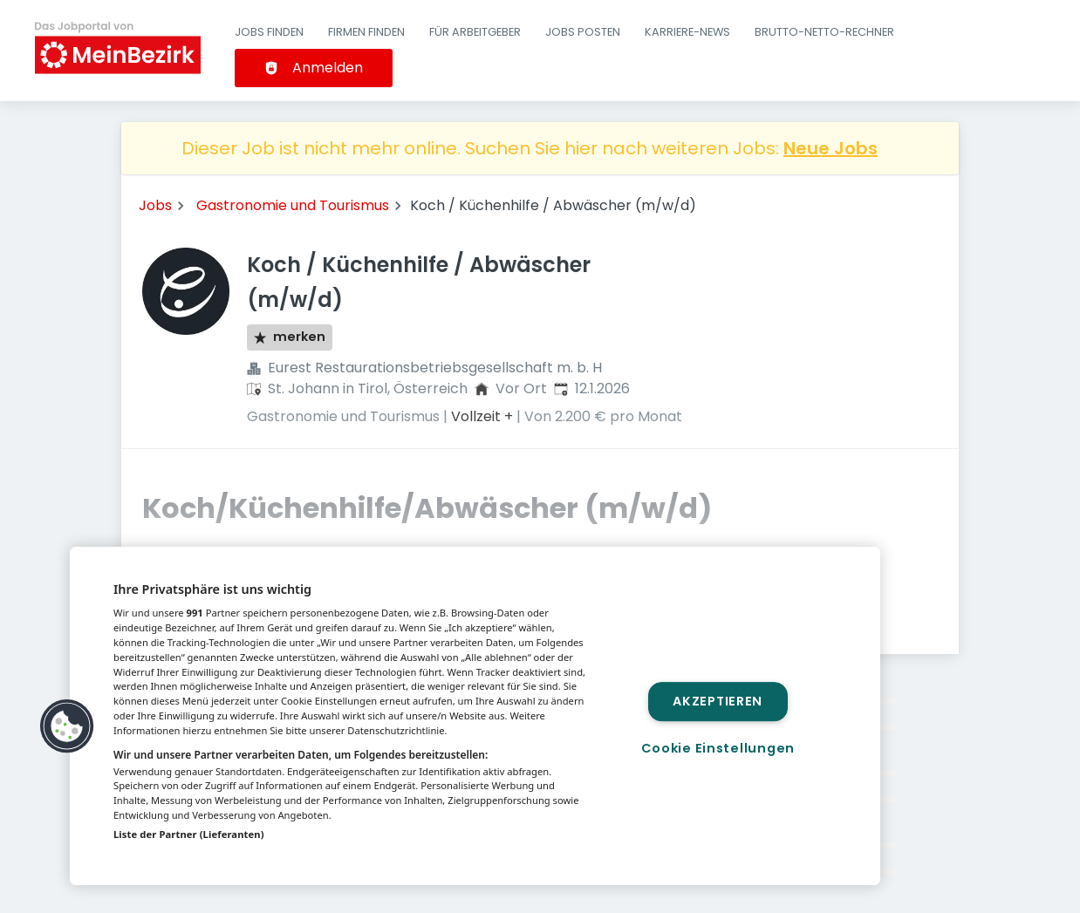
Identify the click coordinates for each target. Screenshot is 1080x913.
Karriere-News (687, 31)
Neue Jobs (830, 148)
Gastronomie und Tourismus (292, 205)
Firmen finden (366, 31)
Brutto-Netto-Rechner (824, 31)
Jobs (155, 205)
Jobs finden (269, 31)
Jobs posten (582, 31)
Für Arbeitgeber (475, 31)
